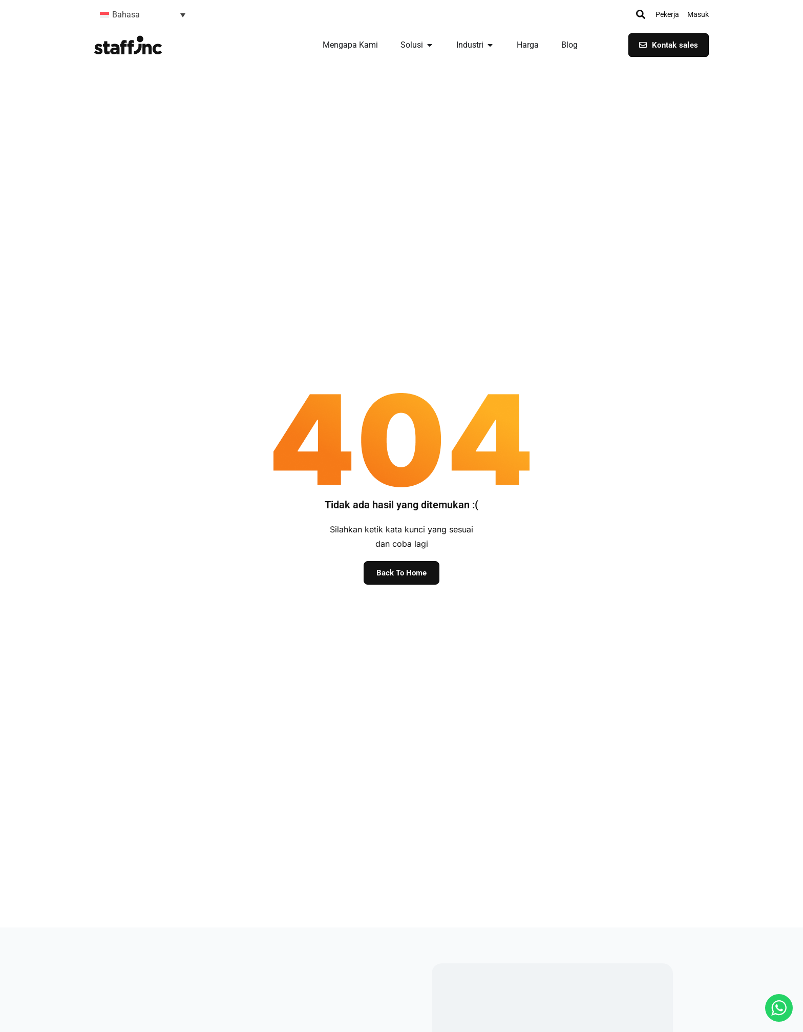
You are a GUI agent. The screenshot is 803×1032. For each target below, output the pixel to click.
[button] (142, 14)
